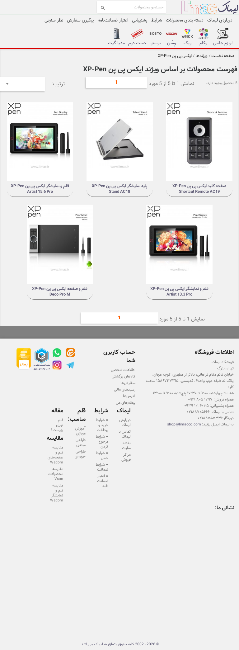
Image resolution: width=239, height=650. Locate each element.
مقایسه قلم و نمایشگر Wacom (56, 492)
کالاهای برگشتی (123, 376)
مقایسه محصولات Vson (55, 474)
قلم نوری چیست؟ (57, 425)
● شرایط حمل (102, 455)
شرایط (156, 20)
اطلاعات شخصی (123, 370)
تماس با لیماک (125, 433)
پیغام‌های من (125, 402)
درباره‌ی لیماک (219, 20)
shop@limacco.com (184, 424)
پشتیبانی (140, 20)
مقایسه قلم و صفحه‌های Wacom (55, 454)
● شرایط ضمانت (102, 466)
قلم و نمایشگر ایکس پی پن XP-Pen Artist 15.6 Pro (40, 189)
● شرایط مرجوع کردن (102, 441)
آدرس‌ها (129, 396)
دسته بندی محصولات (185, 20)
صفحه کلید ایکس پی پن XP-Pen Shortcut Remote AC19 (199, 189)
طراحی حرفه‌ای (80, 453)
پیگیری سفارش (80, 20)
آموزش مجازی (80, 430)
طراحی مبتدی (81, 442)
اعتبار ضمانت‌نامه (113, 20)
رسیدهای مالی (124, 389)
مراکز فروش (126, 457)
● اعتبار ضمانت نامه (102, 481)
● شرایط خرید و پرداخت (102, 425)
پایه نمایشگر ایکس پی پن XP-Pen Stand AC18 (119, 189)
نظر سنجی (54, 20)
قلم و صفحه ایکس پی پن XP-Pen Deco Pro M (59, 291)
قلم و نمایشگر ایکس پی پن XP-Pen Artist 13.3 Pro (179, 291)
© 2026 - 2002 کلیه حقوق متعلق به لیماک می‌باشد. (119, 644)
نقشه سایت (126, 445)
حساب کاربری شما (119, 356)
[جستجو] (131, 7)
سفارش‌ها (127, 383)
